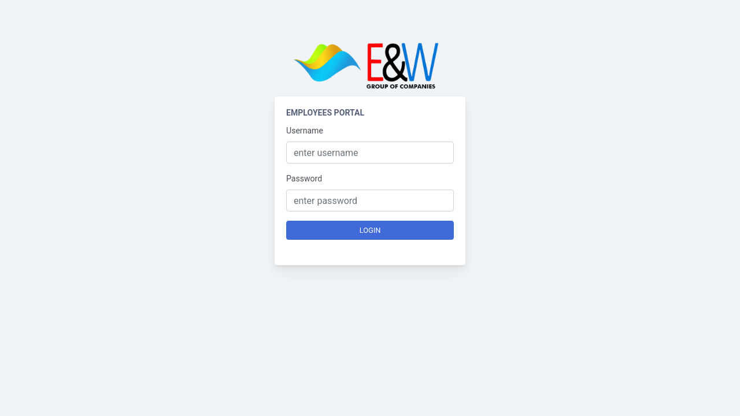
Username (304, 130)
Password (304, 178)
